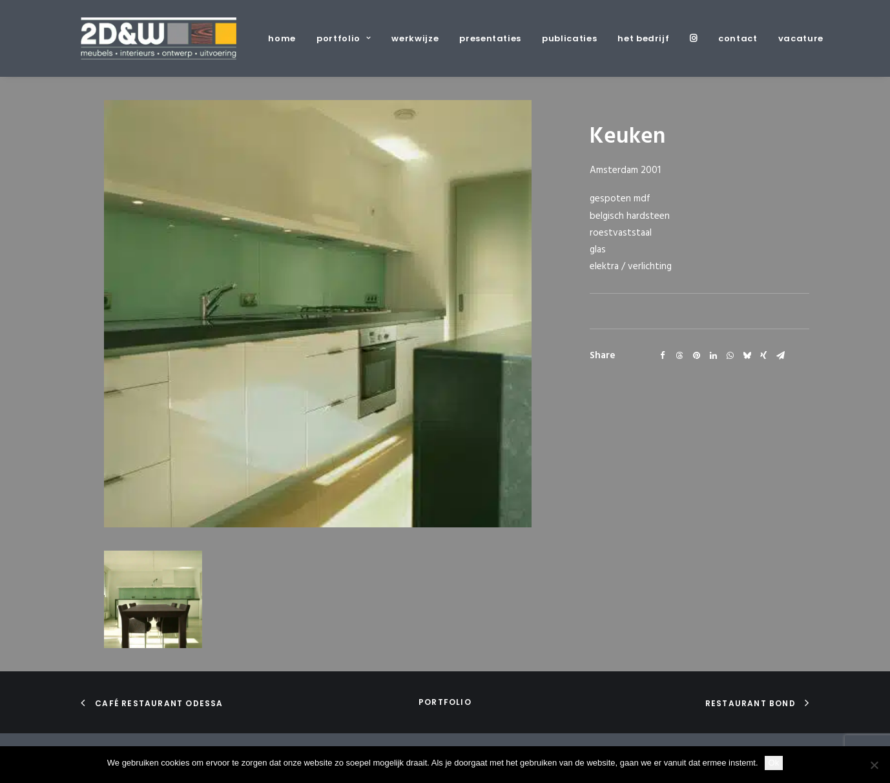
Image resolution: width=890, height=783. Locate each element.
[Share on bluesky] (746, 355)
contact (738, 38)
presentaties (490, 38)
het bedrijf (643, 38)
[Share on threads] (679, 355)
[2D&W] (158, 38)
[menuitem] (286, 38)
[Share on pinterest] (696, 355)
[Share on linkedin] (713, 355)
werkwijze (415, 38)
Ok (774, 763)
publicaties (569, 38)
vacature (800, 38)
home (282, 38)
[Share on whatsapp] (730, 355)
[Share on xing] (763, 355)
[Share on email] (780, 355)
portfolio (343, 38)
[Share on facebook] (662, 355)
